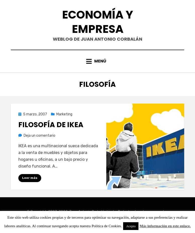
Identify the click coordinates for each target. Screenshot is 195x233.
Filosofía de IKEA (50, 125)
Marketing (64, 114)
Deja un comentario (39, 135)
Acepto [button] (131, 226)
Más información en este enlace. (165, 226)
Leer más (29, 178)
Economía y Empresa (97, 22)
